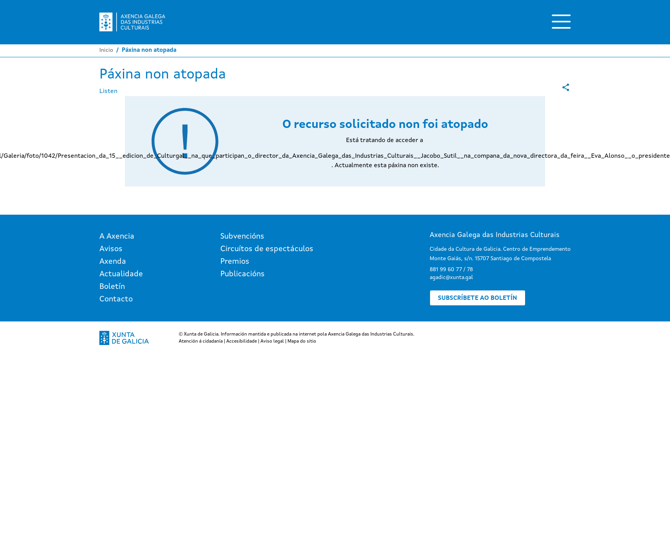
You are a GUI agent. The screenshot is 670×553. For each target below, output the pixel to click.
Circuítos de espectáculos (266, 249)
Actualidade (121, 274)
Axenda (112, 262)
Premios (234, 262)
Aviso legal (272, 341)
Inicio (106, 50)
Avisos (111, 249)
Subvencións (242, 237)
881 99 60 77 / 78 (451, 269)
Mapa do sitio (301, 341)
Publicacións (242, 274)
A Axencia (116, 237)
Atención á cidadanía (201, 341)
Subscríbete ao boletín (477, 298)
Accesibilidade (241, 341)
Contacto (116, 299)
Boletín (112, 287)
